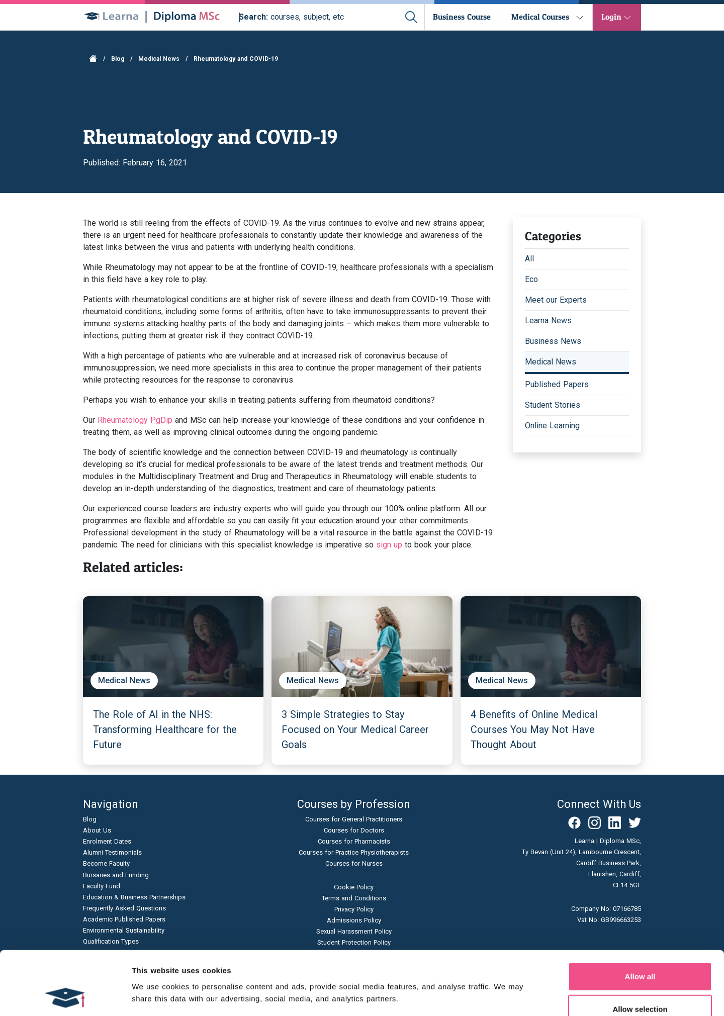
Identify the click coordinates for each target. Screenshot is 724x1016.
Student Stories (552, 405)
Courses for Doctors (354, 830)
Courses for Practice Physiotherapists (354, 852)
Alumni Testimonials (112, 852)
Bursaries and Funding (116, 875)
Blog (117, 58)
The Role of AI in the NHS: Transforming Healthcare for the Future (165, 729)
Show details (528, 996)
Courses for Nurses (354, 863)
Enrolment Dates (107, 841)
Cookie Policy (354, 887)
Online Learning (552, 425)
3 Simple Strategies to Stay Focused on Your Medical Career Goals (355, 729)
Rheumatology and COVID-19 (236, 58)
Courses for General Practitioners (353, 819)
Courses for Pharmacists (354, 841)
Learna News (548, 320)
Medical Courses (540, 17)
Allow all (640, 916)
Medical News (158, 58)
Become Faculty (106, 863)
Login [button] (611, 17)
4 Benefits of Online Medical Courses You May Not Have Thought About (534, 729)
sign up (389, 544)
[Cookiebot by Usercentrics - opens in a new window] (65, 996)
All (529, 258)
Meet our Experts (556, 300)
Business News (553, 341)
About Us (97, 830)
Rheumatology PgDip (135, 420)
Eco (531, 279)
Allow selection (639, 950)
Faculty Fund (101, 886)
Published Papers (557, 384)
